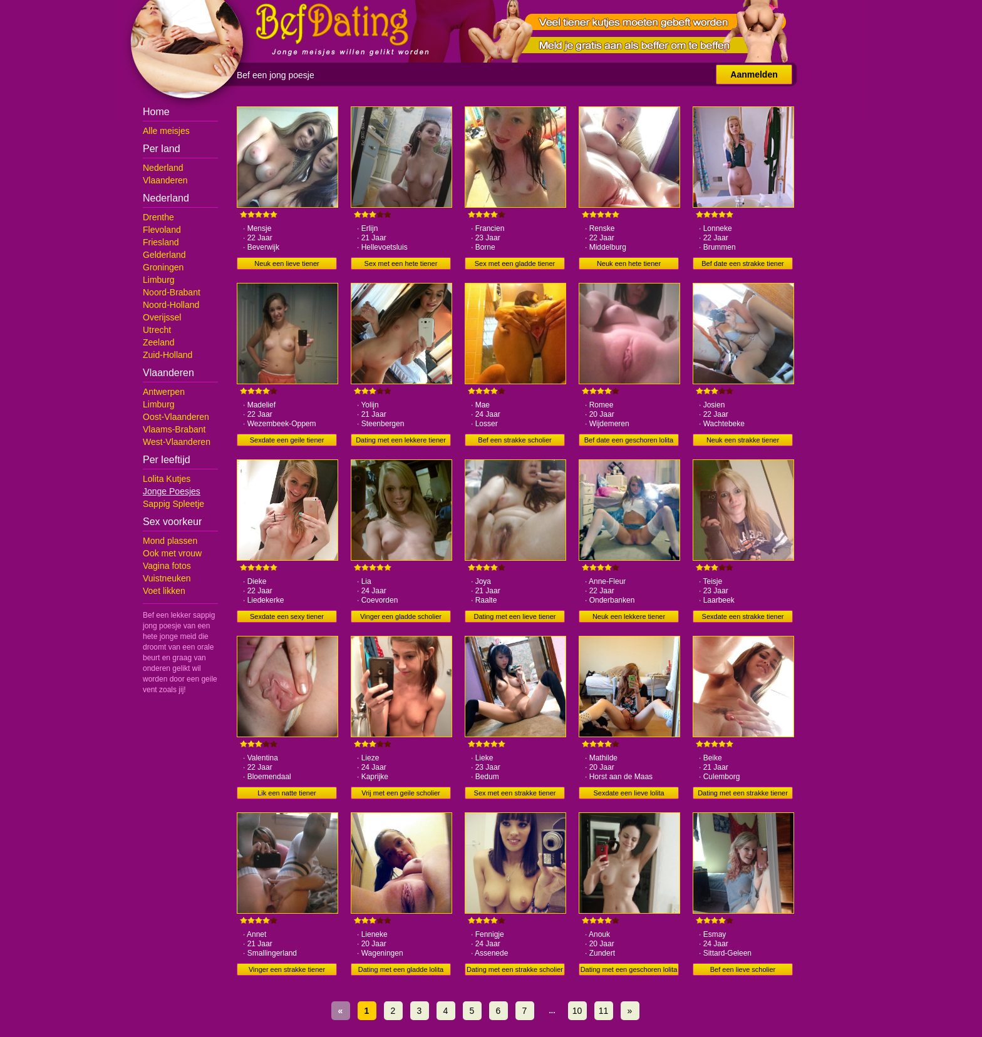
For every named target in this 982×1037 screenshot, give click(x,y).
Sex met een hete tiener (401, 263)
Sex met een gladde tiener (515, 263)
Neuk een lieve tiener (286, 263)
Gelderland (164, 255)
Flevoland (162, 230)
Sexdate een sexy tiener (287, 616)
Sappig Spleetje (173, 504)
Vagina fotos (167, 566)
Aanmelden (753, 74)
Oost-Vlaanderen (176, 417)
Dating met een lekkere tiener (401, 440)
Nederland (163, 168)
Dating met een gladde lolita (400, 969)
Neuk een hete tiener (629, 263)
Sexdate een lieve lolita (628, 793)
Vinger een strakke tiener (287, 969)
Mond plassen (170, 541)
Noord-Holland (171, 305)
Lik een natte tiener (286, 793)
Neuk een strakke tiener (742, 440)
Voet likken (164, 591)
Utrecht (157, 330)
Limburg (159, 280)
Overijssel (162, 317)
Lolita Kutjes (166, 479)
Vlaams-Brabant (174, 429)
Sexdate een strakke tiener (743, 616)
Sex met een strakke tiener (515, 793)
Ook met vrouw (172, 553)
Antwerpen (164, 392)
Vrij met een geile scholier (400, 793)
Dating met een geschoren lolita (629, 969)
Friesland (161, 242)
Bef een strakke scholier (514, 440)
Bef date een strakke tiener (742, 263)
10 (577, 1011)
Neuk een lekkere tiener (628, 616)
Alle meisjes (166, 131)
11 (604, 1011)
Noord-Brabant (171, 292)
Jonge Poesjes (171, 491)
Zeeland (159, 342)
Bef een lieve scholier (743, 969)
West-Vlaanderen (176, 442)
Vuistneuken (167, 578)
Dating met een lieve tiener (515, 616)
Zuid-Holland (167, 355)
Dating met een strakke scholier (515, 969)
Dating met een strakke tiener (743, 793)
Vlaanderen (165, 180)
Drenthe (158, 217)
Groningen (163, 267)
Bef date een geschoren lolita (629, 440)
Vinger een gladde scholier (401, 616)
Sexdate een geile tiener (287, 440)
